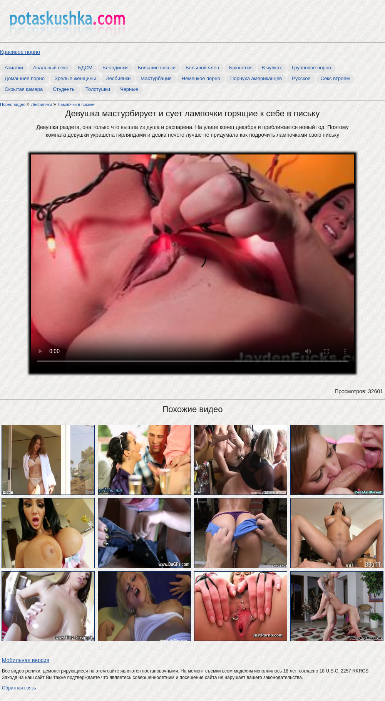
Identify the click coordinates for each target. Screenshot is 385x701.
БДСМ (85, 67)
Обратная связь (19, 688)
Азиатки (14, 67)
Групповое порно (311, 67)
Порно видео (13, 104)
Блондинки (115, 67)
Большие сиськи (157, 67)
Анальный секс (50, 67)
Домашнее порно (25, 78)
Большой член (202, 67)
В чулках (272, 67)
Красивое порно (20, 52)
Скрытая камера (24, 89)
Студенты (64, 89)
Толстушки (97, 89)
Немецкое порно (201, 78)
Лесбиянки (118, 78)
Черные (129, 89)
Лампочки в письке (76, 104)
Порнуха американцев (256, 78)
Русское (301, 78)
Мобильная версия (25, 660)
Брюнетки (240, 67)
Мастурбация (156, 78)
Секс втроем (335, 78)
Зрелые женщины (75, 78)
